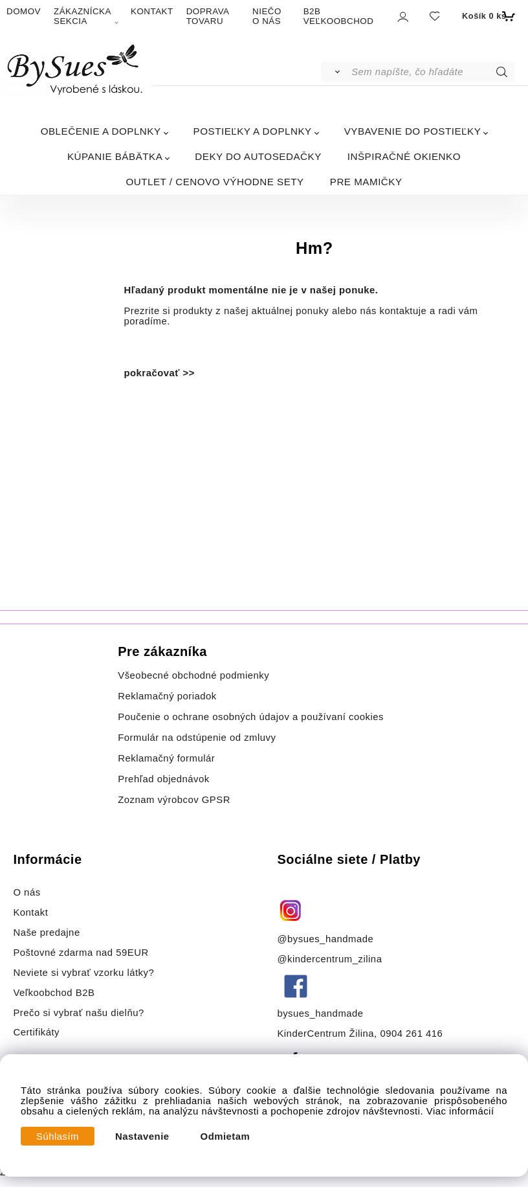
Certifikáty (36, 1032)
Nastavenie (142, 1136)
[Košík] (487, 16)
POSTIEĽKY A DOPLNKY (252, 131)
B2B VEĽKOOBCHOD (338, 16)
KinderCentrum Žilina (325, 1033)
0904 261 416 (411, 1033)
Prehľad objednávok (164, 779)
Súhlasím (57, 1136)
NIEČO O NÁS (266, 16)
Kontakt (32, 912)
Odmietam (225, 1136)
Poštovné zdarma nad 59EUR (80, 952)
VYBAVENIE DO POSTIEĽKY (412, 131)
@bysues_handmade (325, 939)
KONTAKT (152, 11)
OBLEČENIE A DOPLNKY (101, 131)
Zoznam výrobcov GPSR (174, 800)
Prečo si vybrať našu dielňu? (78, 1013)
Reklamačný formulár (166, 758)
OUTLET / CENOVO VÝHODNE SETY (214, 181)
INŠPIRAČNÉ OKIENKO (404, 156)
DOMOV (23, 11)
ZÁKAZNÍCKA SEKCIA (82, 16)
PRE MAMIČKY (366, 181)
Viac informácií (460, 1111)
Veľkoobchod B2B (53, 993)
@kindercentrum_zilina (331, 959)
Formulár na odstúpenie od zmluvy (197, 737)
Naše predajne (46, 932)
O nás (26, 892)
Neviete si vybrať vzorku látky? (83, 972)
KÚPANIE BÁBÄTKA (114, 156)
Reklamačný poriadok (167, 696)
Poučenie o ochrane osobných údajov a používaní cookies (251, 717)
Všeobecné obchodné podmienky (193, 675)
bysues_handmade (321, 1013)
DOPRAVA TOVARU (207, 16)
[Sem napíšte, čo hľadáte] (431, 72)
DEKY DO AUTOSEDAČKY (258, 156)
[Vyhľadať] (335, 72)
